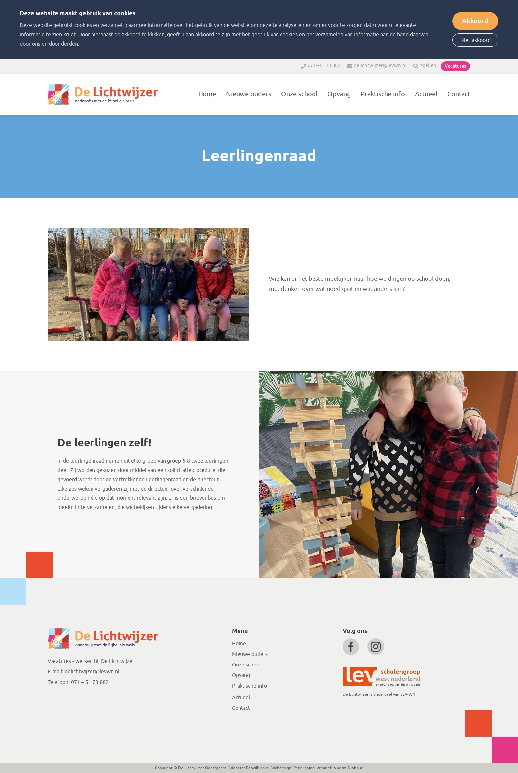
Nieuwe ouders (248, 94)
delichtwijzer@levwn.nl (380, 66)
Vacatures (455, 66)
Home (207, 94)
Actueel (426, 94)
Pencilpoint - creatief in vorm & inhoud (328, 768)
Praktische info (383, 94)
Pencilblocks (257, 768)
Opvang (339, 94)
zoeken (428, 66)
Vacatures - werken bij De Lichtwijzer (91, 661)
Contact (458, 94)
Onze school (299, 94)
